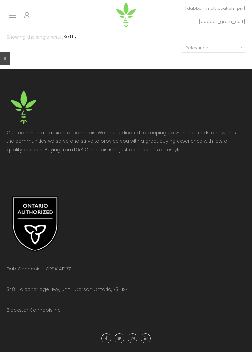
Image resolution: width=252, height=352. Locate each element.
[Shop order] (213, 48)
